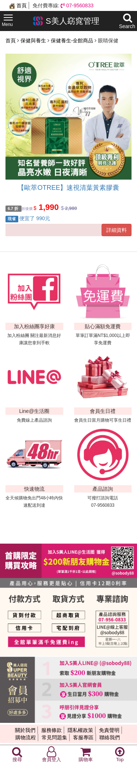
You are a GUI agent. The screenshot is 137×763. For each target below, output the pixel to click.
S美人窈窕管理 (66, 20)
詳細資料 (116, 230)
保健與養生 (33, 40)
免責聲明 (109, 730)
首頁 (18, 5)
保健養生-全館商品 (73, 40)
